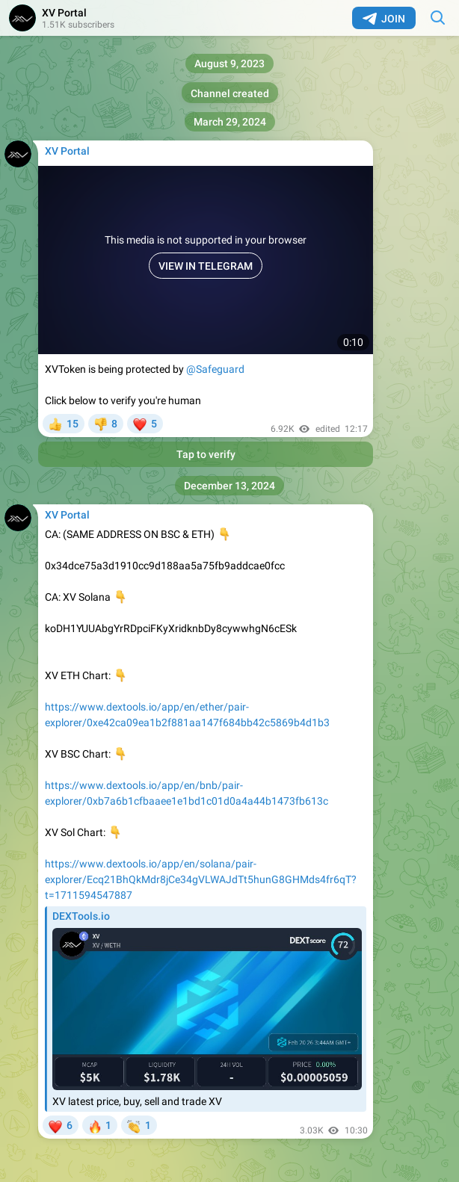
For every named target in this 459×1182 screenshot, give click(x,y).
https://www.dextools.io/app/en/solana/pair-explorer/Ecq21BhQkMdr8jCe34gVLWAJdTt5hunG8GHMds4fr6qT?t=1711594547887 (201, 879)
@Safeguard (215, 369)
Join (384, 19)
